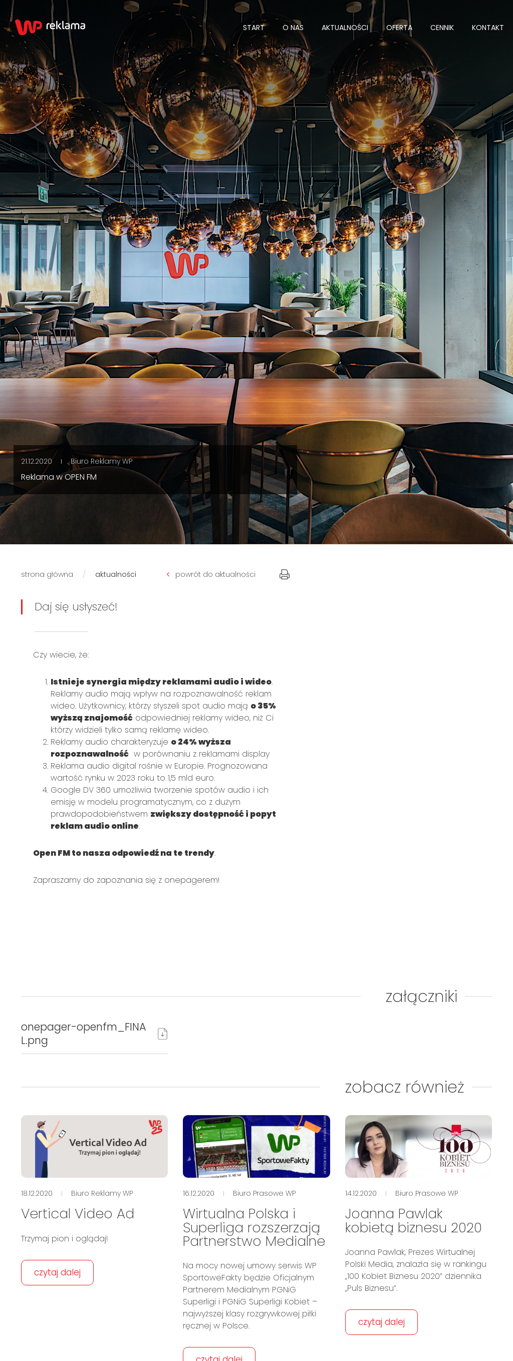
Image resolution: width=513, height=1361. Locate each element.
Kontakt (488, 28)
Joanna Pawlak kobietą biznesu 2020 (413, 1220)
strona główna (47, 574)
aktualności (115, 574)
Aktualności (345, 28)
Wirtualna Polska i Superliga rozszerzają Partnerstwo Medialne (254, 1227)
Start (254, 28)
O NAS (293, 28)
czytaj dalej (57, 1272)
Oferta (399, 28)
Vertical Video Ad (77, 1213)
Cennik (442, 28)
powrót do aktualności (211, 574)
